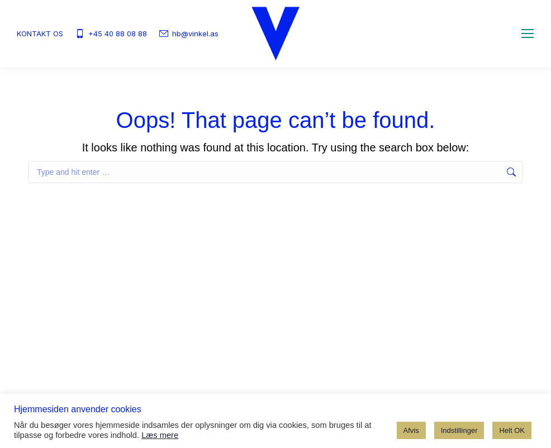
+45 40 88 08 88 (110, 34)
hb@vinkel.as (188, 34)
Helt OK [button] (512, 430)
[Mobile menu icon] (527, 33)
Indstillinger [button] (459, 430)
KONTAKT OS (40, 33)
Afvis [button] (411, 430)
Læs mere (159, 435)
